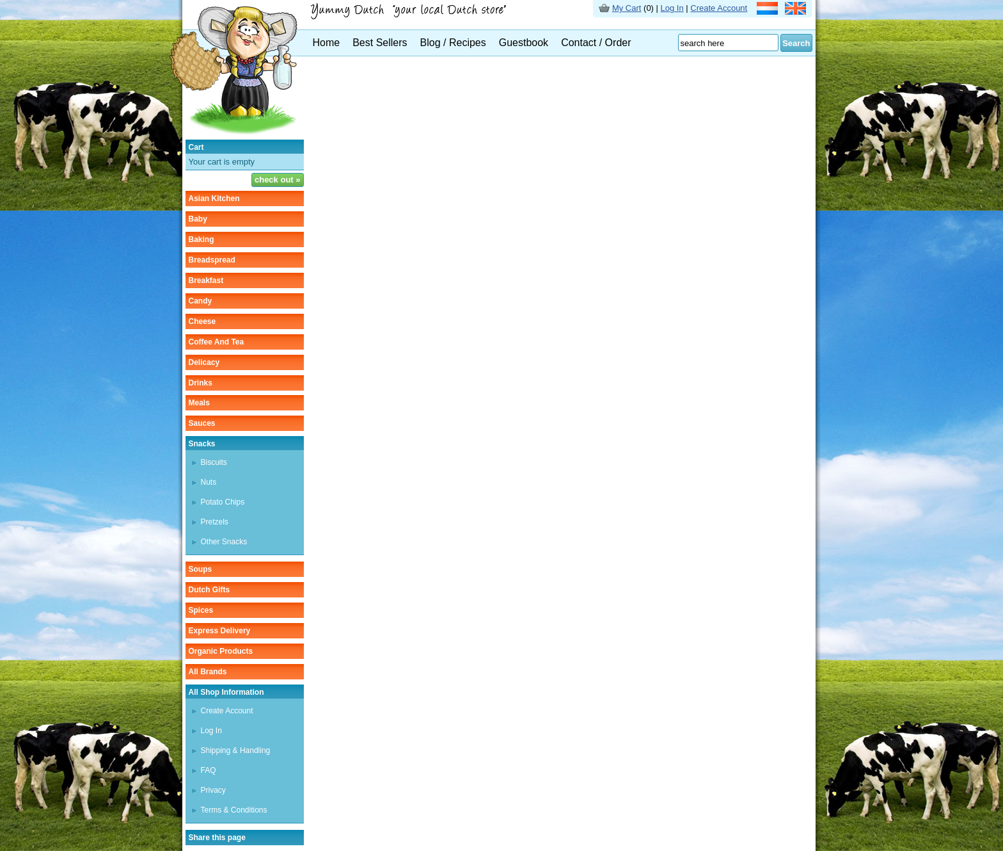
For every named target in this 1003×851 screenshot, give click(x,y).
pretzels (214, 521)
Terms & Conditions (234, 810)
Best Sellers (379, 42)
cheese (202, 321)
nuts (209, 482)
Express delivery (220, 630)
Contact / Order (596, 42)
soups (200, 569)
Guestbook (523, 42)
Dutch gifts (209, 589)
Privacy (213, 790)
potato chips (223, 502)
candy (200, 300)
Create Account (718, 8)
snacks (202, 443)
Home (326, 42)
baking (201, 239)
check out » (278, 179)
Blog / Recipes (453, 42)
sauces (202, 423)
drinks (200, 382)
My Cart (627, 8)
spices (201, 610)
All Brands (208, 671)
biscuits (214, 462)
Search (796, 43)
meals (199, 402)
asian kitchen (214, 198)
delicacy (204, 362)
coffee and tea (216, 341)
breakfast (206, 280)
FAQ (208, 770)
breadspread (212, 259)
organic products (221, 651)
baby (198, 219)
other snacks (224, 541)
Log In (672, 8)
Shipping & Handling (236, 750)
